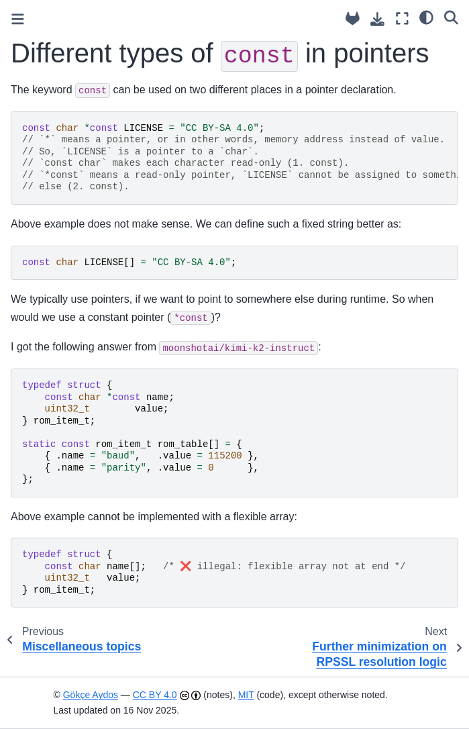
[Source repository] (352, 18)
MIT (246, 694)
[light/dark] (426, 16)
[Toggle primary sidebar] (17, 19)
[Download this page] (377, 19)
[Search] (451, 16)
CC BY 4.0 (155, 694)
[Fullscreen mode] (402, 18)
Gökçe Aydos (90, 694)
